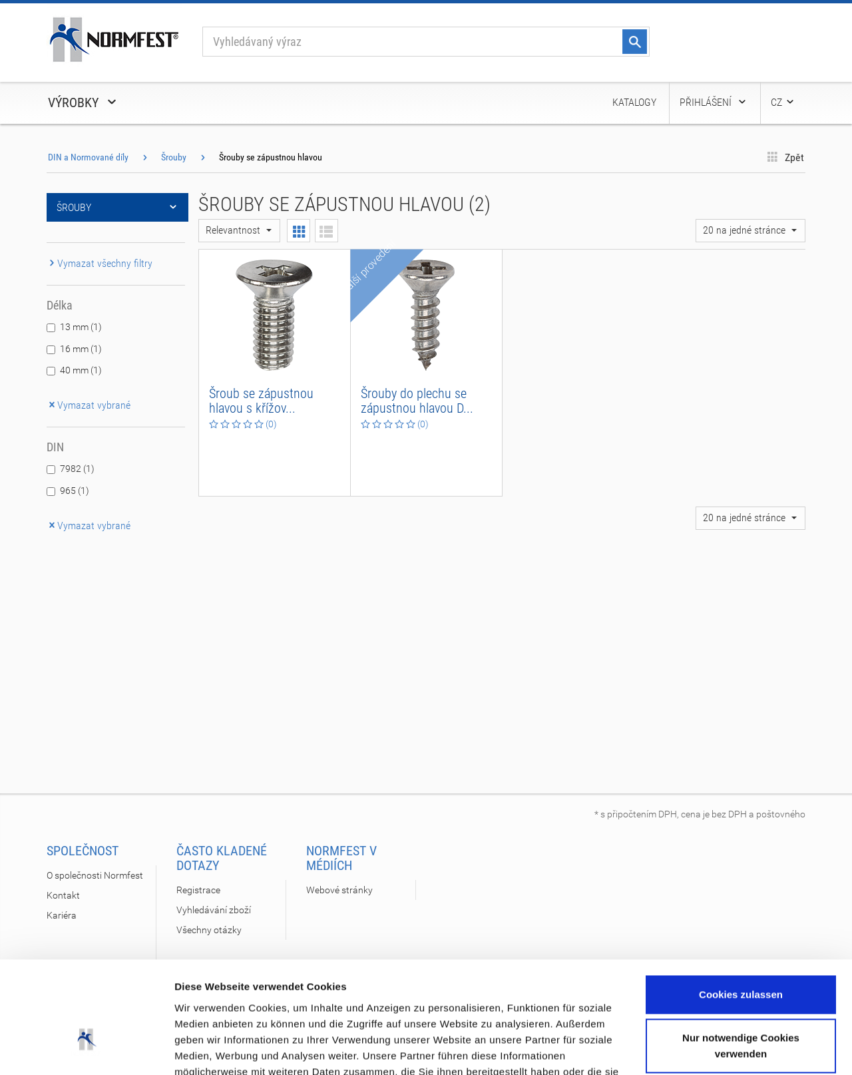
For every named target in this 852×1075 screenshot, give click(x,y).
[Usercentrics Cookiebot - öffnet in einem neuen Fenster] (86, 1049)
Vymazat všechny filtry (99, 263)
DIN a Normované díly (88, 157)
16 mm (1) (81, 348)
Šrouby (173, 157)
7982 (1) (77, 468)
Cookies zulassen (741, 903)
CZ (783, 102)
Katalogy (634, 102)
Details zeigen (208, 1048)
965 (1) (74, 490)
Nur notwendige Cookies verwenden (740, 954)
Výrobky (83, 102)
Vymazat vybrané (88, 405)
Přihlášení (713, 102)
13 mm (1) (81, 327)
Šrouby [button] (117, 207)
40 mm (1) (81, 370)
